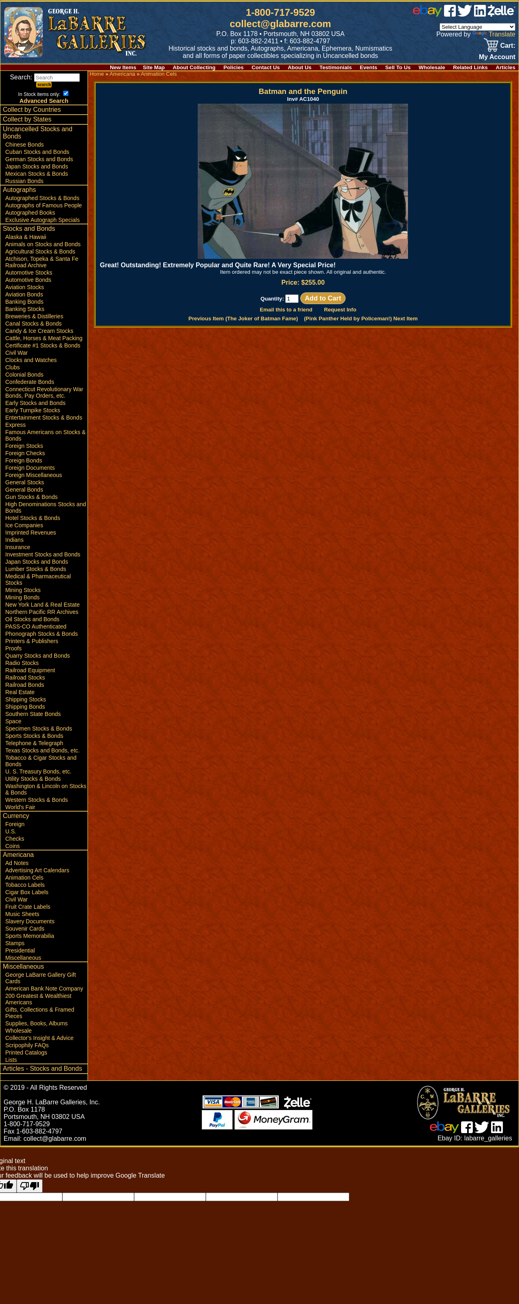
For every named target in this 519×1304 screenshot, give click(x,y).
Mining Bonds (22, 597)
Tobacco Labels (25, 885)
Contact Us (266, 67)
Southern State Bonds (33, 714)
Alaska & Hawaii (25, 237)
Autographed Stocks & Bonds (42, 198)
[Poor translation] (30, 1186)
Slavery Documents (29, 921)
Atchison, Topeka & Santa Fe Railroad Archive (41, 262)
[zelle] (501, 14)
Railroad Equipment (30, 670)
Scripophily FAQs (27, 1045)
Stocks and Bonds (29, 228)
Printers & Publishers (31, 641)
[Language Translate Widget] (477, 27)
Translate (493, 34)
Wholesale (432, 67)
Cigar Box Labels (27, 892)
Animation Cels (24, 877)
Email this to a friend (286, 310)
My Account (497, 56)
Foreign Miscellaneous (33, 475)
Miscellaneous (23, 958)
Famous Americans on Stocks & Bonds (45, 435)
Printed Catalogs (26, 1052)
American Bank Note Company (44, 988)
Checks (14, 838)
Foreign (14, 824)
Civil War (16, 352)
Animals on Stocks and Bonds (43, 244)
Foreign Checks (25, 453)
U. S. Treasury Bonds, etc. (38, 771)
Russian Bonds (24, 181)
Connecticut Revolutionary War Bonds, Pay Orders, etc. (44, 392)
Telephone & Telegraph (34, 743)
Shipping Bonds (25, 706)
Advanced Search (43, 101)
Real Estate (19, 692)
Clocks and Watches (31, 360)
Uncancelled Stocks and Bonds (38, 133)
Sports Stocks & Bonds (34, 736)
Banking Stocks (25, 309)
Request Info (340, 310)
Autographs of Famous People (43, 205)
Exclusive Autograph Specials (42, 220)
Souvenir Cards (25, 928)
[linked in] (480, 14)
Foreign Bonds (23, 460)
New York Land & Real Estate (42, 604)
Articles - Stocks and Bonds (42, 1068)
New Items (123, 67)
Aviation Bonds (24, 294)
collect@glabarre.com (280, 23)
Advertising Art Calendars (37, 870)
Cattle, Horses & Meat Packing (44, 338)
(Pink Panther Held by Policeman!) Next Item (361, 318)
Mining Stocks (23, 590)
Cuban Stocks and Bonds (37, 152)
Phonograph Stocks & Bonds (41, 634)
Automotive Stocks (28, 272)
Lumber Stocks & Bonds (35, 569)
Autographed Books (30, 212)
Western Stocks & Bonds (36, 800)
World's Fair (20, 807)
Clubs (12, 367)
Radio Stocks (21, 663)
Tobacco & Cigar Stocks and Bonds (41, 760)
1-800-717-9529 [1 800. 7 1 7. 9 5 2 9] (280, 12)
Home (97, 74)
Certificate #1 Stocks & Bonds (42, 345)
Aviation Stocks (24, 287)
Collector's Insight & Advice (39, 1038)
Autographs (19, 189)
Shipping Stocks (25, 699)
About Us (300, 67)
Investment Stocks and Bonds (42, 554)
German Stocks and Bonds (39, 159)
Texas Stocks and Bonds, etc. (42, 750)
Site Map (153, 67)
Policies (234, 67)
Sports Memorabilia (29, 936)
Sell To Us (398, 67)
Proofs (13, 648)
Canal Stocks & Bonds (33, 323)
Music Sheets (22, 914)
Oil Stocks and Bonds (32, 619)
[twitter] (464, 14)
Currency (16, 815)
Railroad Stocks (25, 677)
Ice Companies (24, 525)
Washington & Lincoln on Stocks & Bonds (45, 789)
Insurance (17, 547)
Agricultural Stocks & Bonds (40, 251)
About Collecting (194, 67)
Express (15, 425)
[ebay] (427, 14)
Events (368, 67)
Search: (45, 77)
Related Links (470, 67)
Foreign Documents (30, 467)
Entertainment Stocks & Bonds (43, 417)
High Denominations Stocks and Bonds (45, 507)
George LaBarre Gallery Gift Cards (40, 978)
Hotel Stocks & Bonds (32, 518)
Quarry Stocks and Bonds (37, 655)
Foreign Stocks (24, 446)
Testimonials (336, 67)
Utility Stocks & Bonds (33, 779)
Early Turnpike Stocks (32, 410)
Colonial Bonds (24, 374)
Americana (18, 854)
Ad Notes (17, 863)
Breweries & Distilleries (34, 316)
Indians (14, 540)
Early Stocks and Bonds (35, 403)
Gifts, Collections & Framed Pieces (39, 1012)
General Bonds (24, 489)
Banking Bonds (24, 301)
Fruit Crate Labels (27, 906)
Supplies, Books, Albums (36, 1023)
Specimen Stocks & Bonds (38, 728)
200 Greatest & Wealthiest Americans (38, 999)
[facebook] (450, 14)
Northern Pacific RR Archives (42, 612)
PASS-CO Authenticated (35, 626)
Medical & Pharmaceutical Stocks (38, 579)
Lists (11, 1060)
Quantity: (280, 299)
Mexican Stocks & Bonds (36, 173)
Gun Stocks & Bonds (31, 497)
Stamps (14, 943)
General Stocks (24, 482)
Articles (505, 67)
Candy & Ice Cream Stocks (39, 331)
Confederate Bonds (29, 382)
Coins (12, 846)
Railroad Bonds (24, 685)
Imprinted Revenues (30, 532)
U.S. (10, 831)
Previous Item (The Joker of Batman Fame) (243, 318)
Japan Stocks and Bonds (36, 166)
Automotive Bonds (28, 280)
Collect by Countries (32, 109)
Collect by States (27, 119)
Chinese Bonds (24, 144)
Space (13, 721)
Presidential (20, 950)
